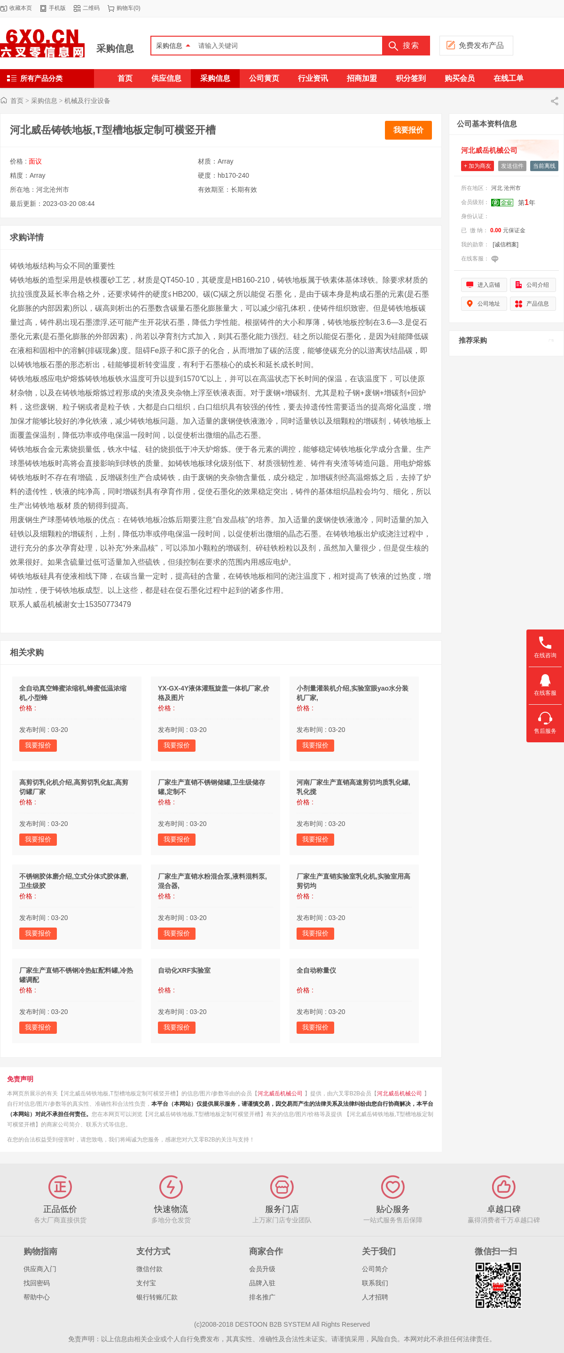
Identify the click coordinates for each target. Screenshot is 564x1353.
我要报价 (408, 130)
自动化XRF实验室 (184, 970)
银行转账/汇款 (157, 1297)
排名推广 (262, 1297)
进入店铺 (489, 285)
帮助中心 (37, 1297)
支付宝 (146, 1283)
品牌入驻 (262, 1283)
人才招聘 (375, 1297)
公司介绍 (537, 285)
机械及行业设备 (87, 100)
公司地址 (489, 303)
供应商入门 (40, 1269)
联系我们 (375, 1283)
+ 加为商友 (477, 166)
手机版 (57, 8)
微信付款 (149, 1269)
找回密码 (37, 1283)
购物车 (125, 8)
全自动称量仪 (316, 970)
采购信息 (115, 48)
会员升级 (262, 1269)
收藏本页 (20, 8)
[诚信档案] (505, 244)
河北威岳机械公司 (280, 1093)
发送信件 (512, 166)
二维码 (91, 8)
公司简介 (375, 1269)
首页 (17, 100)
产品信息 (537, 303)
